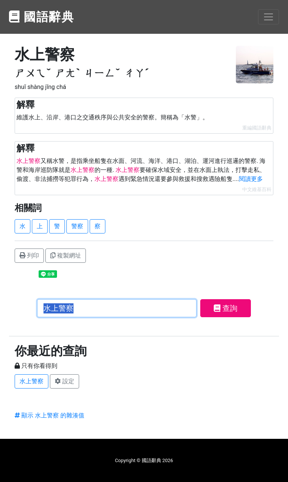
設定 (64, 381)
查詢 (225, 308)
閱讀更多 (251, 178)
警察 (77, 226)
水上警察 (32, 381)
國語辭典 (41, 17)
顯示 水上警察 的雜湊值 (49, 415)
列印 (29, 255)
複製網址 (65, 255)
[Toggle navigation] (268, 16)
